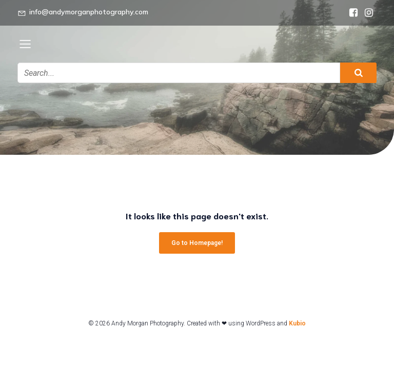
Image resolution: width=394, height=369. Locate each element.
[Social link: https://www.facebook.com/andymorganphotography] (353, 12)
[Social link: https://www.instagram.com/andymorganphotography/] (369, 12)
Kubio (297, 323)
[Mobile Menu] (25, 43)
